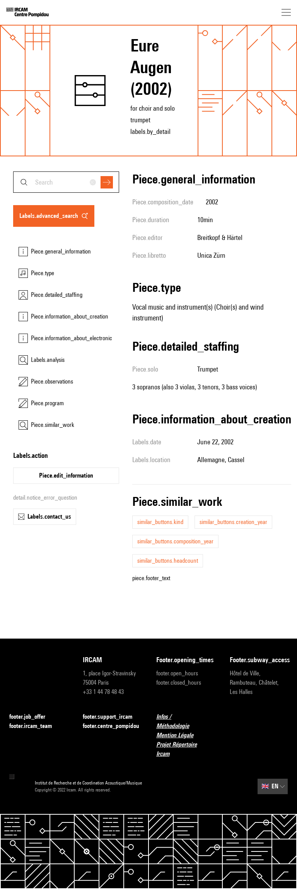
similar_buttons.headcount (167, 560)
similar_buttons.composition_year (175, 541)
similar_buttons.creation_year (233, 522)
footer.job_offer (32, 717)
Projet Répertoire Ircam (185, 749)
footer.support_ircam (112, 717)
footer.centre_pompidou (111, 726)
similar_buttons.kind (160, 522)
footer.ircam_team (35, 726)
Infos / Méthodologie (185, 721)
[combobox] (66, 182)
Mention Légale (179, 735)
